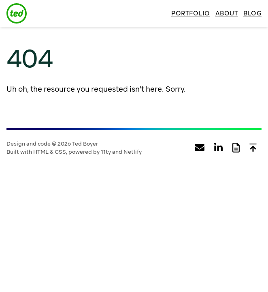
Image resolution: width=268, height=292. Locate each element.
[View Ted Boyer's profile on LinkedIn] (218, 148)
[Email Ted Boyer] (199, 148)
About (226, 13)
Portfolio (190, 13)
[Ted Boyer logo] (16, 13)
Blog (252, 13)
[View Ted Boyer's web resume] (236, 148)
